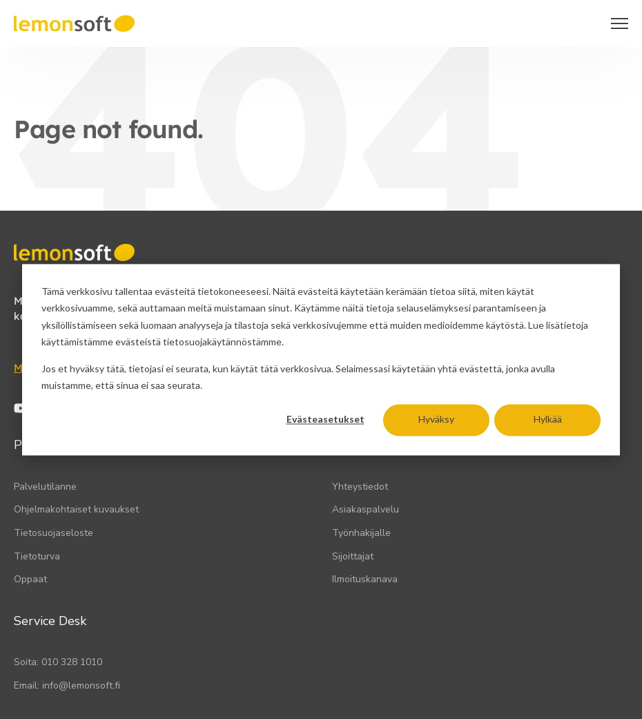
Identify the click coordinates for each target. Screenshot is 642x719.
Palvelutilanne (45, 486)
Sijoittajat (352, 556)
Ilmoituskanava (365, 579)
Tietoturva (37, 556)
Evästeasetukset (325, 419)
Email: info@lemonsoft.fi (67, 685)
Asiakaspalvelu (365, 509)
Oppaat (30, 579)
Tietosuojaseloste (53, 532)
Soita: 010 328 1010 (58, 662)
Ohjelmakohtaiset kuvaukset (76, 509)
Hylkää (548, 419)
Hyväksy (436, 419)
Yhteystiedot (360, 486)
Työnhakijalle (361, 532)
